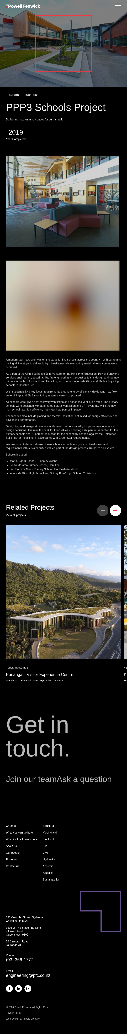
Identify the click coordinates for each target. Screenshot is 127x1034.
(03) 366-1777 (19, 959)
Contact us (12, 866)
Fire (45, 846)
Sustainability (51, 879)
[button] (102, 510)
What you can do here (19, 832)
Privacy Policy (13, 1012)
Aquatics (48, 872)
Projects (12, 95)
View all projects (16, 515)
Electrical (48, 839)
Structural (48, 825)
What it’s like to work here (21, 839)
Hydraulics (49, 859)
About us (11, 846)
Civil (45, 852)
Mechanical (50, 832)
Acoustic (48, 866)
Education (30, 95)
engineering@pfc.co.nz (28, 975)
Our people (12, 852)
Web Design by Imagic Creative (23, 1018)
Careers (11, 825)
